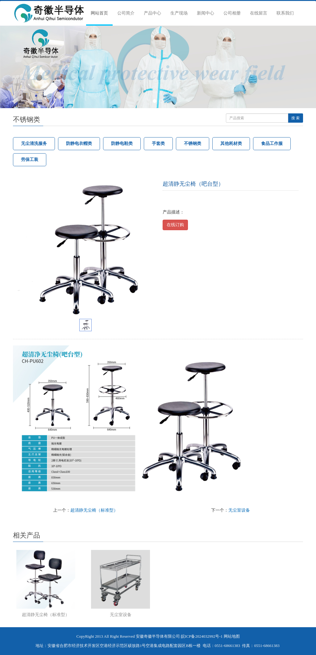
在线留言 (258, 13)
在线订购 (175, 224)
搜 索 (295, 118)
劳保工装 (29, 159)
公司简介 (126, 13)
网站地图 (232, 636)
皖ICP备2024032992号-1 (201, 636)
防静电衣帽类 (79, 143)
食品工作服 (272, 143)
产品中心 (152, 13)
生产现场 (179, 13)
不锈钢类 (192, 143)
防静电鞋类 (122, 143)
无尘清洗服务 (34, 143)
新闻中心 (205, 13)
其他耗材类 (231, 143)
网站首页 (99, 13)
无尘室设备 (239, 510)
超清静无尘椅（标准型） (94, 510)
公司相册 (232, 13)
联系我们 (285, 13)
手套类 (158, 143)
